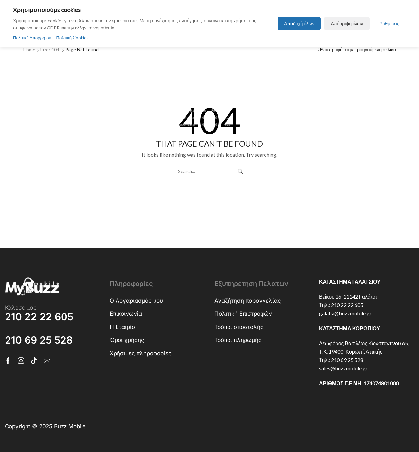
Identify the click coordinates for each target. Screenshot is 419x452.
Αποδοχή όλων (299, 23)
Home (29, 49)
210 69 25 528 (347, 359)
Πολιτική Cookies (72, 37)
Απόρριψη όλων (347, 23)
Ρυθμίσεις (389, 23)
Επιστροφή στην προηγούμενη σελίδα (358, 49)
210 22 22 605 (347, 304)
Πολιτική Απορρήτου (32, 37)
